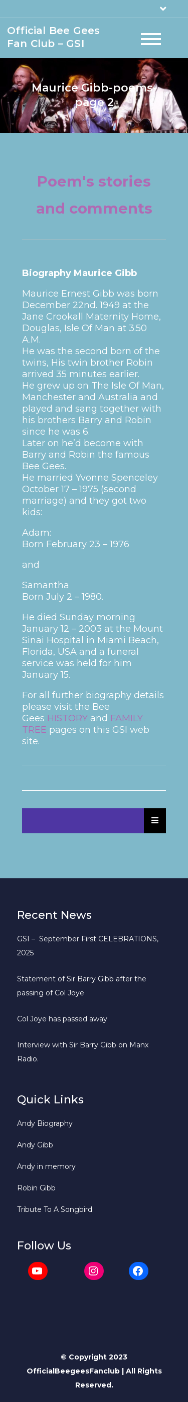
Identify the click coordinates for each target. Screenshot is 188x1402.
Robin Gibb (36, 1187)
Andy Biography (45, 1123)
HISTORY (67, 718)
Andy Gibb (35, 1144)
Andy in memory (46, 1166)
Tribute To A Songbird (54, 1209)
